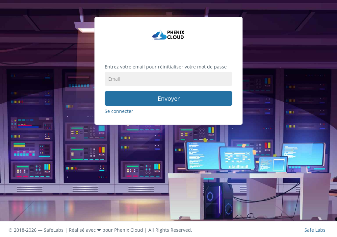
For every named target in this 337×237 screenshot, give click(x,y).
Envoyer (169, 98)
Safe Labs (314, 229)
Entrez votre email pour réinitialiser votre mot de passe (166, 67)
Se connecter (119, 111)
